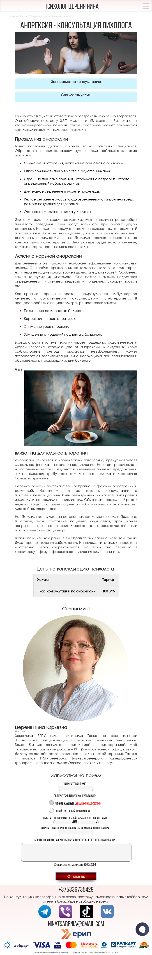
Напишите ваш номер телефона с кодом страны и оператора (75, 828)
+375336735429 (76, 890)
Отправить (76, 876)
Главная (13, 16)
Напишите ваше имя (75, 784)
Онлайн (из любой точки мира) (72, 811)
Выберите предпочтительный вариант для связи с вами (75, 818)
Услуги (24, 16)
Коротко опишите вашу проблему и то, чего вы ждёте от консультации (75, 840)
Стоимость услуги (76, 94)
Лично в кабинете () (78, 804)
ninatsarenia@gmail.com (76, 924)
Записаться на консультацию (76, 81)
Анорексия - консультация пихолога (50, 16)
